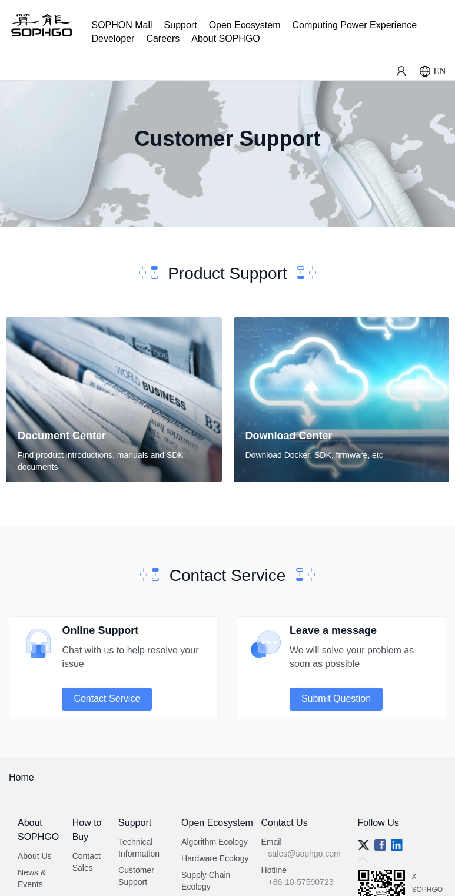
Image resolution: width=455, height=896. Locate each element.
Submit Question (336, 698)
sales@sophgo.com (304, 853)
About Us (35, 856)
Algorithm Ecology (214, 842)
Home (21, 777)
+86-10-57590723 (301, 882)
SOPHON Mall (121, 25)
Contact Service (107, 698)
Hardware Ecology (214, 858)
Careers (163, 39)
